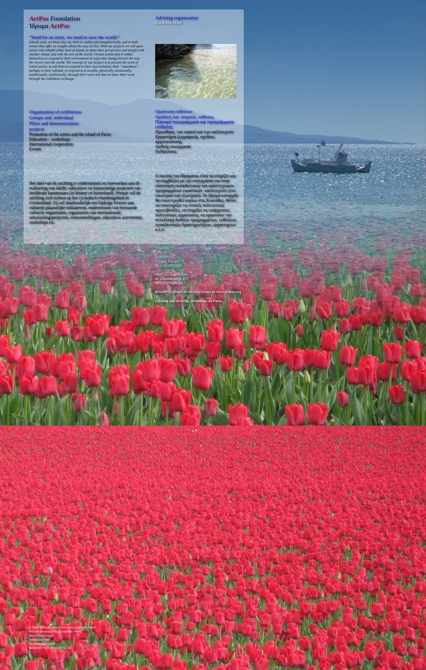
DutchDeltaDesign (41, 635)
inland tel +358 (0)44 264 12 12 (50, 648)
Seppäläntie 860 (39, 639)
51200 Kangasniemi (42, 644)
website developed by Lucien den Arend (55, 631)
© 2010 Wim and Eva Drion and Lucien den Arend (62, 627)
